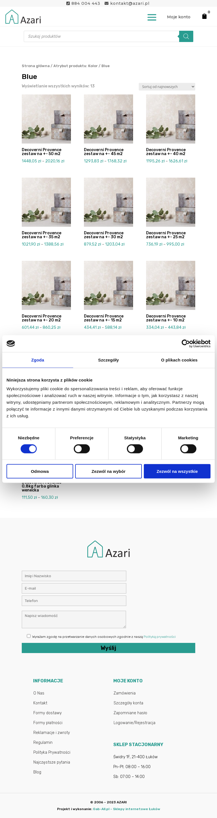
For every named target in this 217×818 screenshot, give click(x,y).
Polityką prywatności (160, 637)
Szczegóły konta (128, 703)
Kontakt (40, 703)
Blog (37, 772)
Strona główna (36, 66)
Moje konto (178, 16)
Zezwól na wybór (108, 471)
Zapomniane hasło (130, 713)
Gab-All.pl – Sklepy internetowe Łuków (126, 809)
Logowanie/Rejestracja (134, 722)
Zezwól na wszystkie (177, 471)
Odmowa (40, 471)
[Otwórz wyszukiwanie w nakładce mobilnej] (108, 36)
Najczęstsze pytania (51, 762)
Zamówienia (125, 693)
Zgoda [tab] (37, 359)
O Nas (38, 693)
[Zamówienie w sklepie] (167, 87)
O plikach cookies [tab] (179, 359)
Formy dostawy (47, 713)
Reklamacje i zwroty (51, 732)
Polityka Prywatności (51, 752)
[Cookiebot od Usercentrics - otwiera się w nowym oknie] (186, 343)
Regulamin (43, 742)
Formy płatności (47, 722)
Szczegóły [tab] (108, 359)
